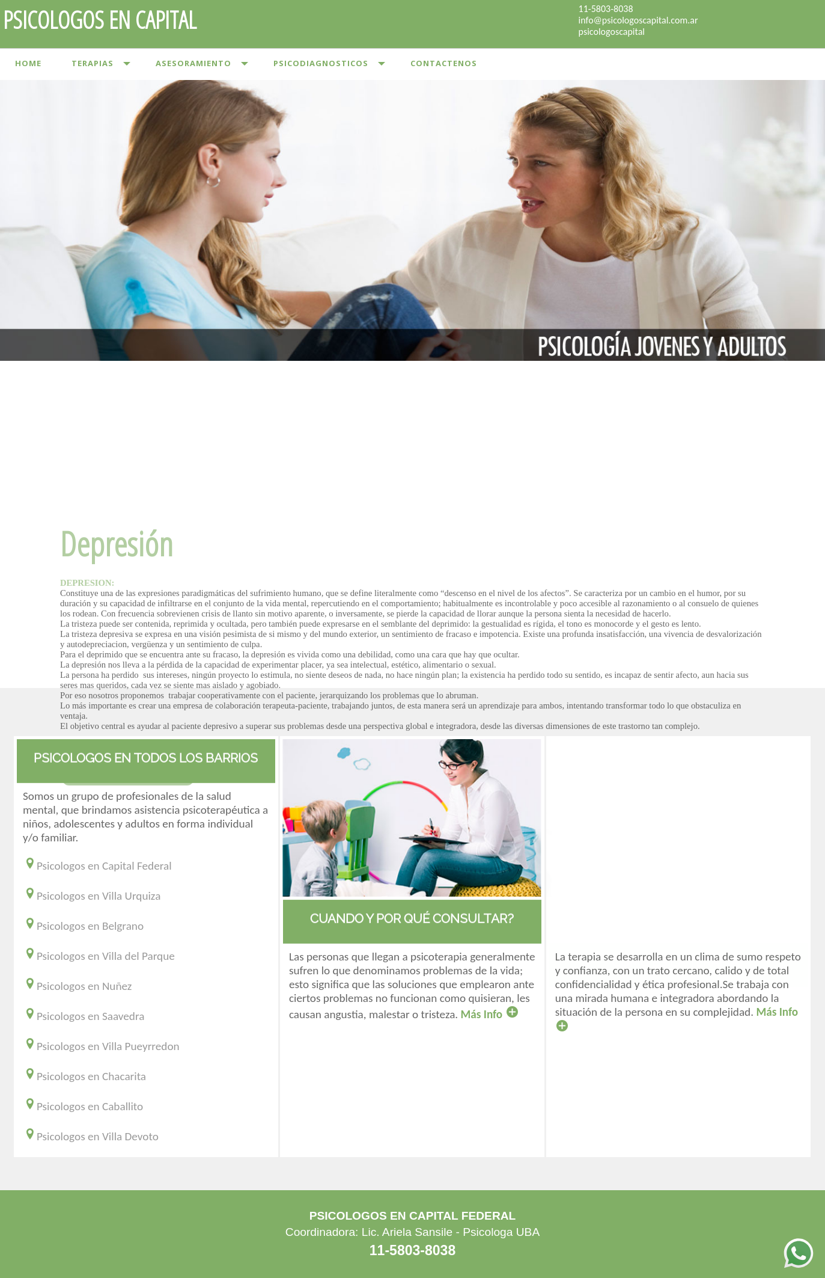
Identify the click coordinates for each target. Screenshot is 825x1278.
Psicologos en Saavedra (83, 1016)
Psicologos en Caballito (83, 1106)
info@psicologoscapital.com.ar (638, 20)
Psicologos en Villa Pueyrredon (101, 1046)
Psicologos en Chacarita (84, 1076)
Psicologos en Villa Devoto (91, 1136)
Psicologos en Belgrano (83, 926)
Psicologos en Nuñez (77, 986)
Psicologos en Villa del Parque (99, 956)
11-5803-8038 (606, 8)
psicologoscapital (612, 31)
